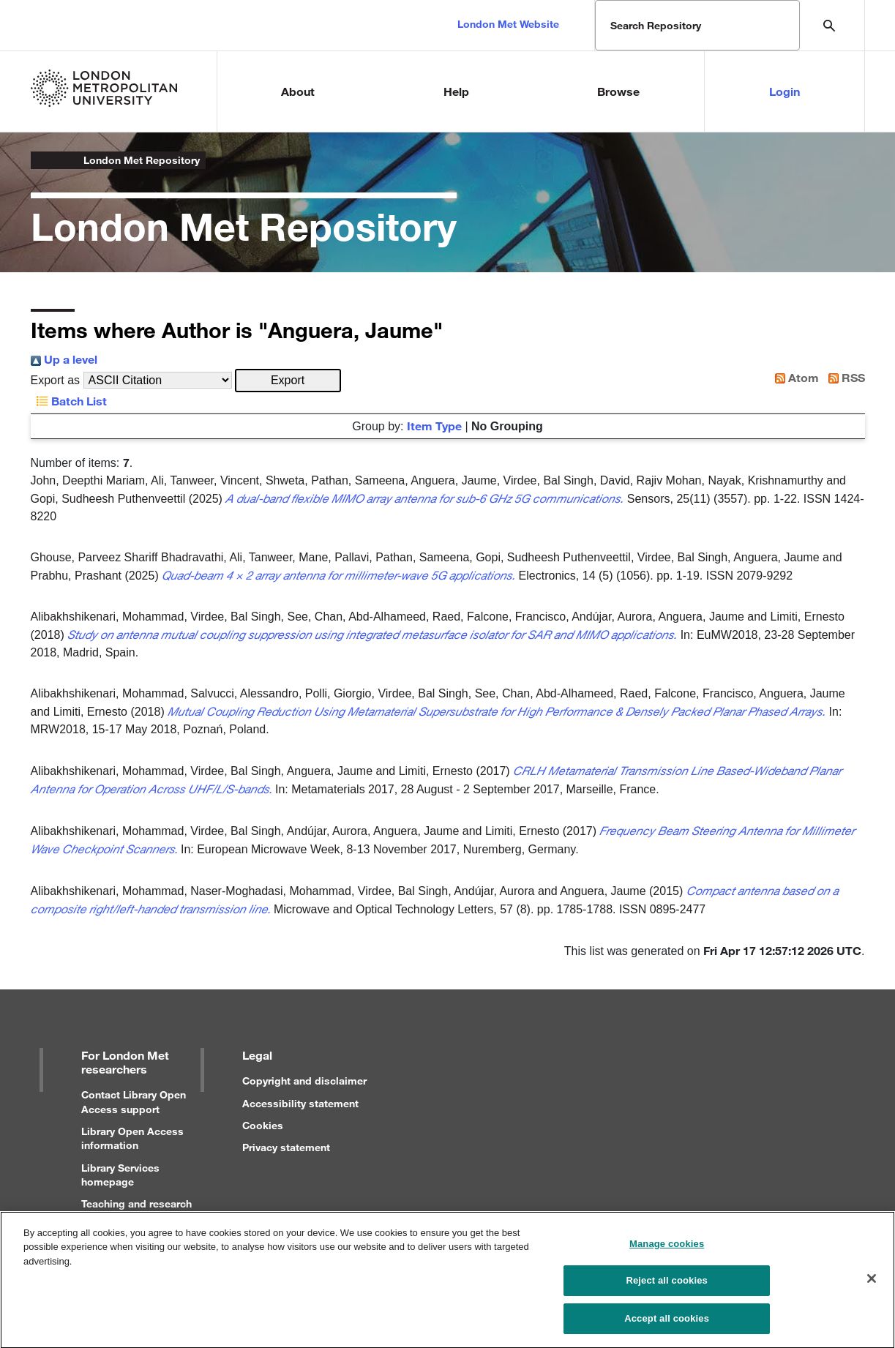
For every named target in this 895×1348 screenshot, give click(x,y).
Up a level (64, 359)
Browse (618, 91)
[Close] (871, 1286)
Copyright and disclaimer (304, 1080)
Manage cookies (666, 1251)
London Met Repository (141, 160)
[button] (288, 380)
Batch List (69, 401)
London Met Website (508, 24)
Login (784, 91)
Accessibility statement (300, 1103)
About (298, 91)
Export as (55, 380)
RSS (844, 377)
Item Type (434, 426)
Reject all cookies (666, 1288)
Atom (794, 377)
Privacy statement (286, 1147)
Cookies (262, 1125)
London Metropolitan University (42, 160)
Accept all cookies (666, 1326)
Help (456, 91)
